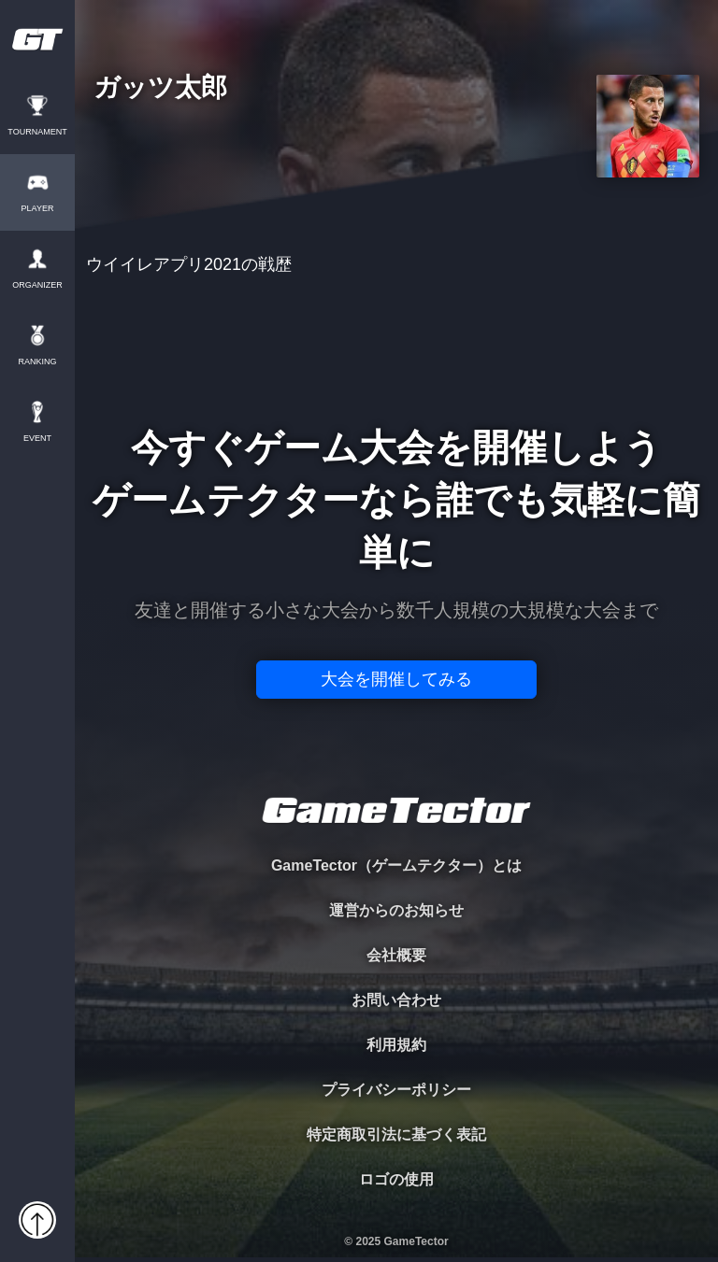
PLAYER (38, 209)
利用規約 (396, 1045)
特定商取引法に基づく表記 (396, 1134)
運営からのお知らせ (396, 910)
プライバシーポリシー (396, 1090)
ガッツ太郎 (160, 88)
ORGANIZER (37, 285)
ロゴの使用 (396, 1179)
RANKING (37, 362)
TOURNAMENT (36, 132)
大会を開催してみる (396, 679)
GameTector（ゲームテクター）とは (396, 865)
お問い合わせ (396, 1000)
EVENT (37, 438)
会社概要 (396, 955)
